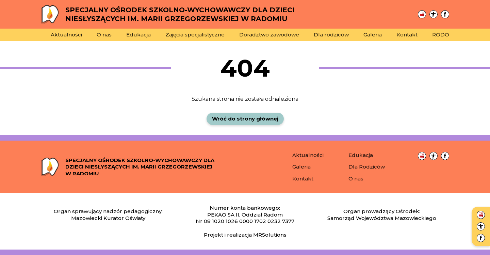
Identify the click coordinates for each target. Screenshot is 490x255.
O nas (104, 34)
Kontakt (407, 34)
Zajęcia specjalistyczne (195, 34)
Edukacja (138, 34)
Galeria (372, 34)
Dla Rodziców (366, 166)
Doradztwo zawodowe (269, 34)
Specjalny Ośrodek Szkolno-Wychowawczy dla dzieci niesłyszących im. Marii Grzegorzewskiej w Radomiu (139, 167)
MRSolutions (270, 235)
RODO (440, 34)
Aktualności (66, 34)
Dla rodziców (331, 34)
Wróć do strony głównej (245, 118)
